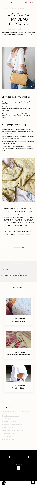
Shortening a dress (8, 427)
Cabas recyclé (6, 419)
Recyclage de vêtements (9, 422)
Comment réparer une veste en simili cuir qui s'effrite (16, 412)
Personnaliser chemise (9, 433)
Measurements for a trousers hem (13, 430)
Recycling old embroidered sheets (12, 424)
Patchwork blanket (7, 436)
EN (32, 2)
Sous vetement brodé (8, 439)
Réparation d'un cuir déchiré (10, 416)
